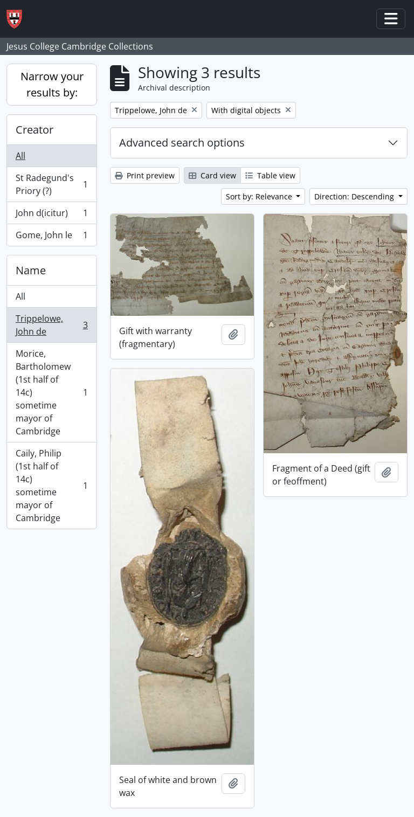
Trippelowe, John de (51, 325)
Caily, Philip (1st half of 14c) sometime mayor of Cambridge (51, 485)
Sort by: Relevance (260, 196)
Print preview (145, 175)
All (20, 156)
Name (31, 270)
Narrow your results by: (52, 84)
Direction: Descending (355, 196)
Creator (34, 129)
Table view (270, 175)
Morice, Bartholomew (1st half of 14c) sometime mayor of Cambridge (51, 392)
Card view (212, 175)
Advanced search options (182, 142)
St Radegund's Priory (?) (51, 184)
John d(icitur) (51, 215)
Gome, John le (51, 237)
